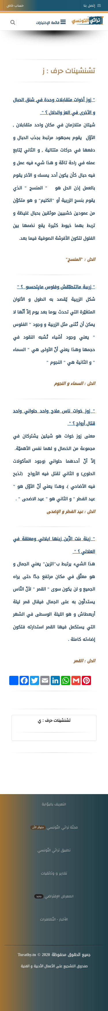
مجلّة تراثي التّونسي (54, 827)
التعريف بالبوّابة (54, 804)
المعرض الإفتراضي (53, 896)
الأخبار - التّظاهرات (54, 919)
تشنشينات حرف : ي (54, 720)
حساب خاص (15, 5)
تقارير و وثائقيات (54, 873)
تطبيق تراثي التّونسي (54, 850)
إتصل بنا (92, 5)
